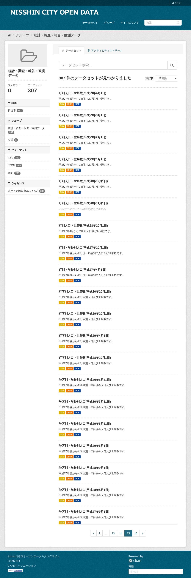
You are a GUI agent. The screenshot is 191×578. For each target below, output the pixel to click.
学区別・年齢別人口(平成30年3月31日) (85, 401)
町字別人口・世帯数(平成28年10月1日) (85, 357)
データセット (90, 22)
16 (135, 533)
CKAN (135, 560)
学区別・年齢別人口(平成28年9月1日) (84, 467)
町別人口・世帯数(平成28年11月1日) (83, 203)
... (106, 533)
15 (128, 533)
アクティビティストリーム (105, 50)
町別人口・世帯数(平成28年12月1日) (83, 181)
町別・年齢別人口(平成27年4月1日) (82, 269)
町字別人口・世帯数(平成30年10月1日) (85, 291)
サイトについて (129, 22)
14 (120, 533)
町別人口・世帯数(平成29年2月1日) (82, 137)
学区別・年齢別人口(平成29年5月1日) (84, 445)
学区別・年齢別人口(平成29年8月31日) (85, 423)
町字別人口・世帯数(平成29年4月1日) (84, 335)
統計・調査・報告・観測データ (57, 35)
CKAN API (14, 560)
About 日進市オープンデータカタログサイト (34, 556)
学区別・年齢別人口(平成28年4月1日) (84, 489)
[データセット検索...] (113, 65)
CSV (62, 104)
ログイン (176, 2)
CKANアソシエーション (22, 565)
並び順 (149, 78)
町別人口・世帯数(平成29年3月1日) (82, 115)
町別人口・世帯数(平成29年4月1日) (82, 93)
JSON (69, 104)
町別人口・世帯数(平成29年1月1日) (82, 159)
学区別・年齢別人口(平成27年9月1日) (84, 511)
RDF (77, 104)
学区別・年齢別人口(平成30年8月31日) (85, 379)
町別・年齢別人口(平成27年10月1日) (83, 247)
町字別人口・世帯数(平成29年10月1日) (85, 313)
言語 (131, 566)
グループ (109, 22)
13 (113, 533)
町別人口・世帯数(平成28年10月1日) (83, 225)
